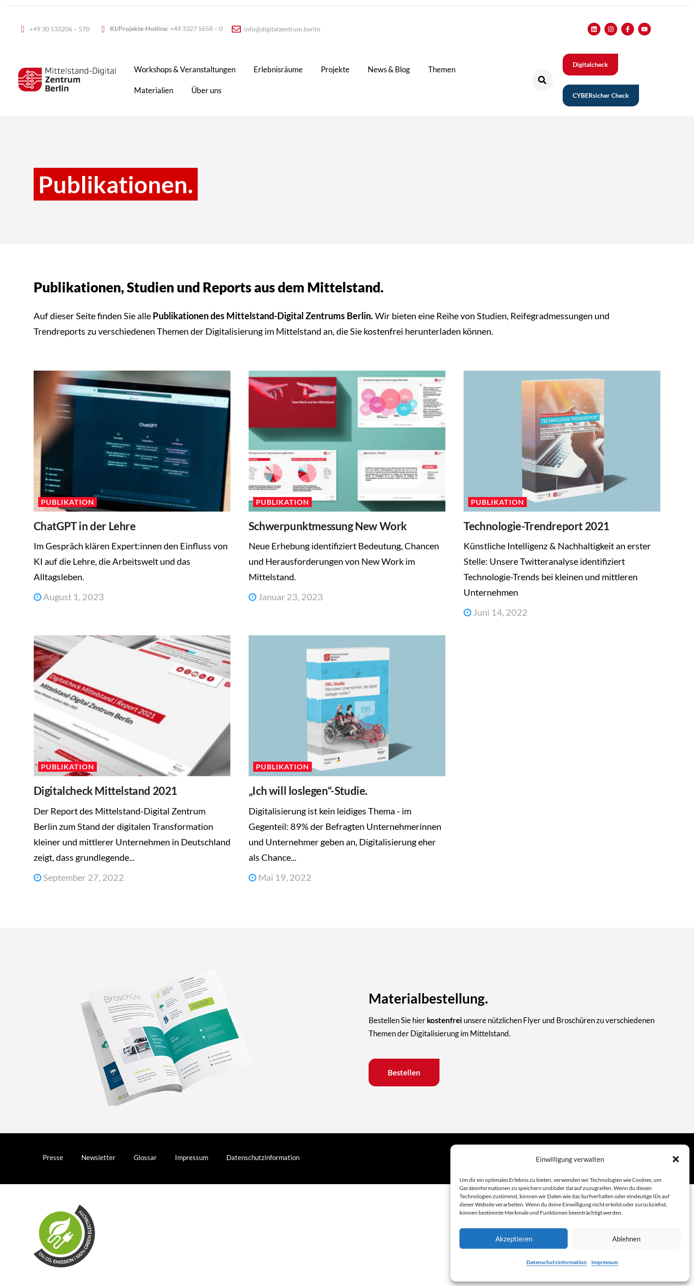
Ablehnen (626, 1239)
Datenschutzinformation (556, 1262)
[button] (675, 1159)
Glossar (145, 1157)
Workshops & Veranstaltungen (184, 69)
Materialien (153, 90)
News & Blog (389, 69)
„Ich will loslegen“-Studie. (308, 790)
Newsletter (98, 1157)
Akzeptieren (513, 1239)
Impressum (604, 1262)
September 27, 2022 (79, 877)
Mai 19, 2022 (280, 877)
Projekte (335, 69)
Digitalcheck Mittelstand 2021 (105, 790)
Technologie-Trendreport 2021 (536, 525)
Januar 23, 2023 (286, 596)
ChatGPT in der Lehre (85, 525)
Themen (441, 69)
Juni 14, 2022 (496, 612)
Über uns (206, 90)
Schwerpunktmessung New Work (328, 525)
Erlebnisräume (278, 69)
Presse (53, 1157)
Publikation (67, 501)
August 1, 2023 (69, 596)
